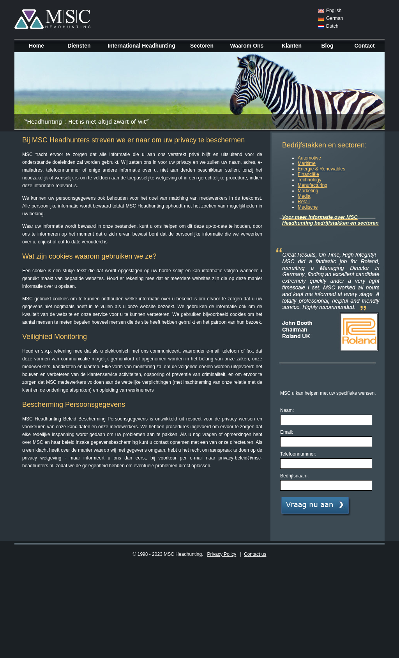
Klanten (292, 46)
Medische (308, 207)
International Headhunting (141, 46)
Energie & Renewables (321, 169)
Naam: (287, 410)
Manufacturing (312, 185)
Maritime (307, 163)
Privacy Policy (222, 554)
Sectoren (202, 46)
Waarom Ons (247, 46)
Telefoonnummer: (298, 454)
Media (304, 196)
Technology (309, 180)
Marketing (308, 190)
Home (36, 46)
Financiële (308, 174)
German (334, 18)
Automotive (309, 158)
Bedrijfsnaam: (294, 476)
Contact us (255, 554)
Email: (286, 432)
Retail (304, 201)
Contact (364, 46)
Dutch (332, 26)
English (333, 10)
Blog (327, 46)
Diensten (78, 46)
